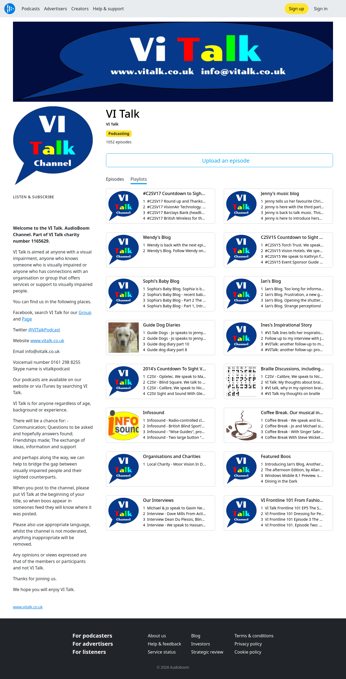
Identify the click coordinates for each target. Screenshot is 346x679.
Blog (195, 636)
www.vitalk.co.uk (47, 341)
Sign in (321, 9)
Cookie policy (248, 652)
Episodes (115, 179)
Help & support (108, 9)
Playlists (139, 179)
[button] (337, 8)
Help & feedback (164, 644)
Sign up (296, 9)
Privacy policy (248, 644)
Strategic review (207, 652)
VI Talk (122, 113)
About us (157, 636)
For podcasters (92, 635)
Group (85, 312)
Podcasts (31, 9)
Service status (162, 652)
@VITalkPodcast (44, 330)
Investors (200, 644)
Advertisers (55, 9)
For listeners (89, 651)
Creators (80, 9)
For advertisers (92, 643)
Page (27, 319)
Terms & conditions (254, 636)
